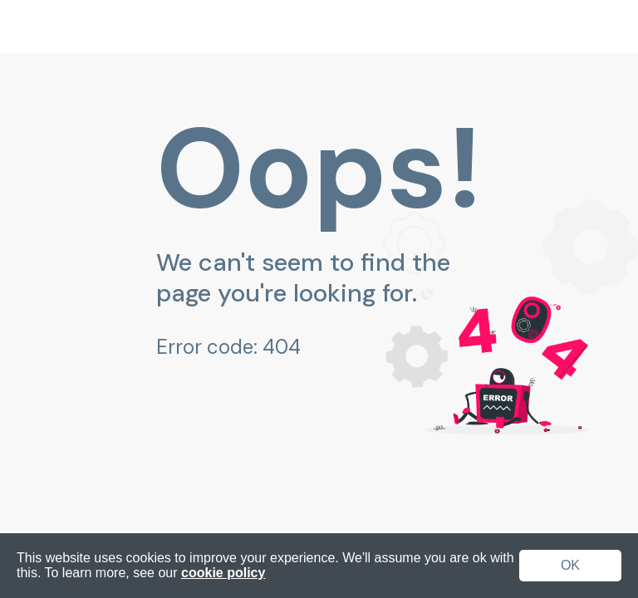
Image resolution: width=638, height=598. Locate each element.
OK (570, 565)
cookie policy (223, 573)
